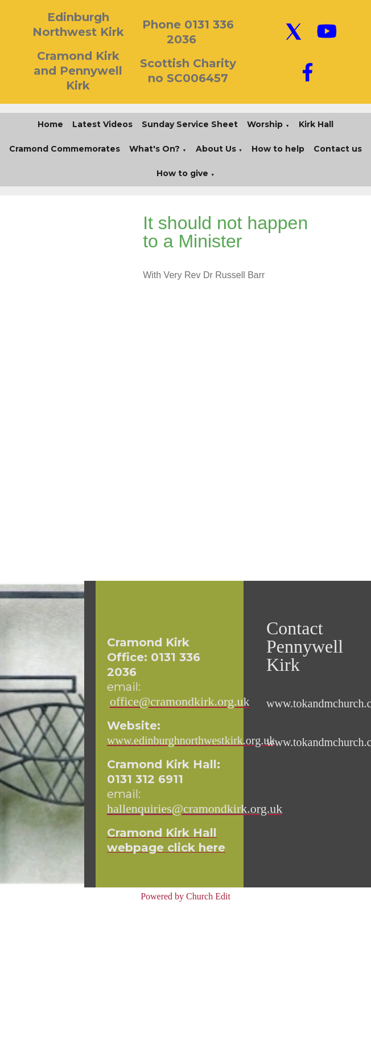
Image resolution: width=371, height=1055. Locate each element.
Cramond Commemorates (64, 149)
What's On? (154, 149)
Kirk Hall (316, 124)
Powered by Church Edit (185, 896)
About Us (216, 149)
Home (50, 124)
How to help (278, 149)
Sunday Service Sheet (190, 124)
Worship (265, 124)
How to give (182, 173)
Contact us (338, 149)
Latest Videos (102, 124)
